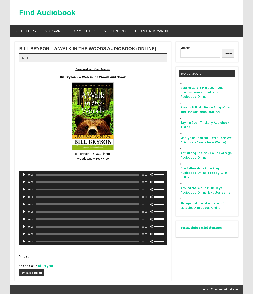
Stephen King (115, 31)
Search (185, 48)
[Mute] (151, 174)
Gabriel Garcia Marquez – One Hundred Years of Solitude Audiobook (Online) (202, 92)
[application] (93, 174)
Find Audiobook (47, 13)
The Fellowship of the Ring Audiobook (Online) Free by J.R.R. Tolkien (203, 172)
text (25, 257)
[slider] (87, 175)
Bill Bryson (46, 266)
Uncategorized (32, 272)
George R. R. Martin (151, 31)
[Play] (24, 174)
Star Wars (53, 31)
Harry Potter (83, 31)
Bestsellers (25, 31)
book (25, 58)
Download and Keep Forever (92, 69)
